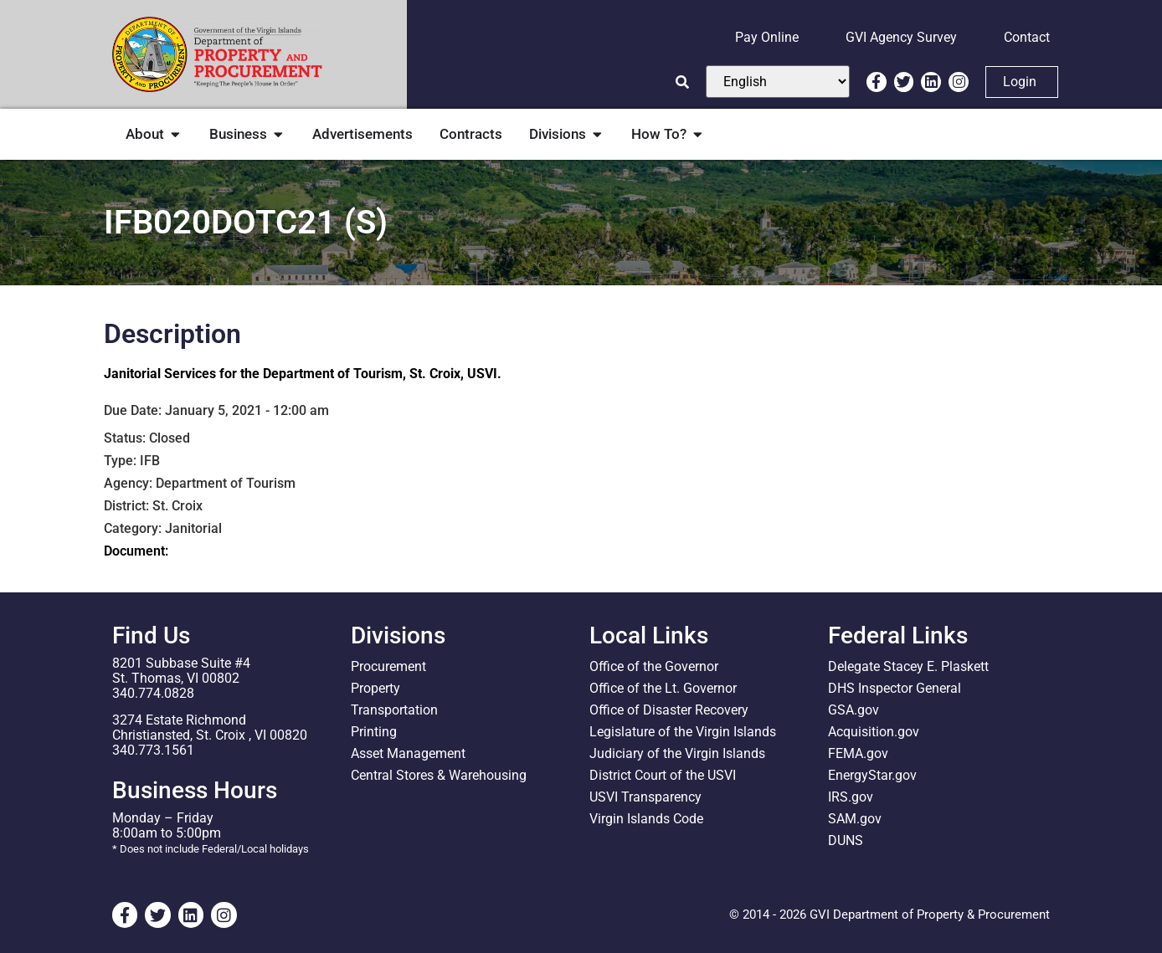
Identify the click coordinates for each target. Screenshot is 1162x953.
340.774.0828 (153, 693)
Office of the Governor (653, 666)
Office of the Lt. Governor (663, 688)
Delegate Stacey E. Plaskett (908, 666)
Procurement (388, 666)
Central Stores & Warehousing (439, 775)
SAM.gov (855, 819)
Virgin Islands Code (646, 819)
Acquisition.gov (873, 732)
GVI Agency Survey (901, 37)
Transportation (394, 710)
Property (375, 688)
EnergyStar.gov (872, 775)
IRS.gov (850, 797)
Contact (1027, 37)
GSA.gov (853, 710)
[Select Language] (778, 81)
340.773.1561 (153, 750)
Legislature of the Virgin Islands (682, 732)
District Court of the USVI (662, 775)
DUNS (845, 840)
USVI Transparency (645, 797)
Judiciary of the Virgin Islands (677, 753)
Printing (374, 732)
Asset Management (408, 753)
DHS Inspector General (894, 688)
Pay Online (767, 37)
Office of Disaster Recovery (668, 710)
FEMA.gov (858, 753)
